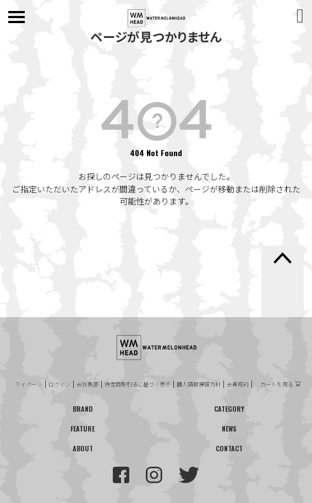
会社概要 (87, 384)
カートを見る (276, 384)
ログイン (59, 384)
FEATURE (82, 428)
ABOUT (83, 448)
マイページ (28, 384)
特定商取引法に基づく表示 (138, 384)
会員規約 (238, 384)
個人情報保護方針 (199, 384)
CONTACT (229, 448)
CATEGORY (229, 408)
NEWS (229, 428)
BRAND (83, 408)
